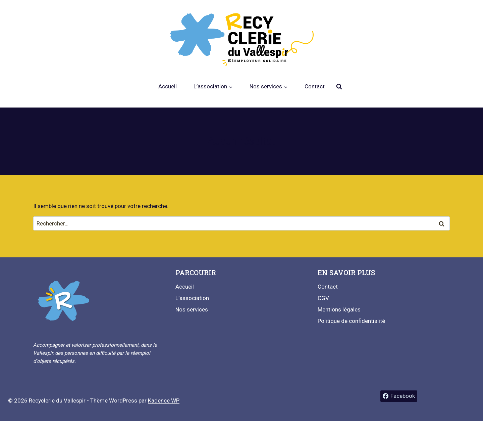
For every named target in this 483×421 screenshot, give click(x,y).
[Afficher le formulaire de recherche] (339, 87)
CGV (323, 298)
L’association (192, 298)
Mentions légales (339, 309)
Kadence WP (163, 400)
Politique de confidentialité (351, 321)
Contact (315, 86)
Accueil (167, 86)
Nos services (191, 309)
